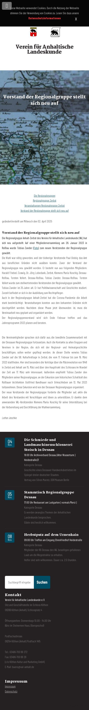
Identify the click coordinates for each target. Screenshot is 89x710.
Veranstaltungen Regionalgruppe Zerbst (44, 205)
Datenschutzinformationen (44, 18)
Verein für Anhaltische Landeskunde (44, 49)
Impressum (10, 686)
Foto (36, 248)
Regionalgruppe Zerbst (44, 200)
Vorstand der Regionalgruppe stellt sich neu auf (44, 210)
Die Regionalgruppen (44, 195)
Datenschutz (11, 691)
